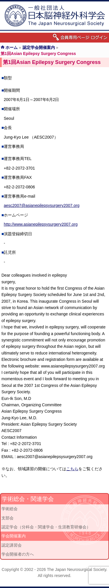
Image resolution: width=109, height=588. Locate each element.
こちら (72, 468)
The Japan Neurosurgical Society (76, 569)
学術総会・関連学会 (28, 499)
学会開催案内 (13, 536)
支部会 (7, 518)
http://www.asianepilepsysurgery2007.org (40, 224)
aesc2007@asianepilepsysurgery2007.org (42, 205)
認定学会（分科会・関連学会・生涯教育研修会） (45, 527)
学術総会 (9, 508)
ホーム (11, 47)
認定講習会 (11, 545)
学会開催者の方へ (17, 554)
